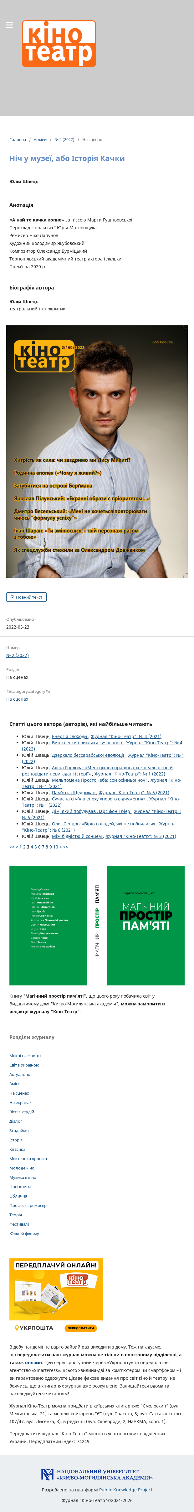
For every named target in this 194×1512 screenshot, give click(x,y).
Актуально (19, 1074)
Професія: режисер (28, 1205)
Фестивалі (19, 1224)
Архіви (40, 139)
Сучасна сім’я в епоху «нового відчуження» (99, 799)
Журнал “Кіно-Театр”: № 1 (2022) (129, 774)
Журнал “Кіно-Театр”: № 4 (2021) (126, 736)
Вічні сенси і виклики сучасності (88, 743)
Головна (17, 139)
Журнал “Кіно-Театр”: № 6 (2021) (134, 792)
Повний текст (28, 597)
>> (65, 847)
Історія (16, 1140)
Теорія (15, 1215)
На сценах (17, 699)
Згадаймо (19, 1130)
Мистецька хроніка (28, 1158)
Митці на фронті (25, 1055)
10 (55, 847)
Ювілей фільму (24, 1233)
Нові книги (20, 1186)
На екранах (20, 1102)
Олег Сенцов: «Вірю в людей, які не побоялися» (104, 824)
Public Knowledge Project (125, 1490)
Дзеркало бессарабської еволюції (88, 755)
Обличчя (18, 1196)
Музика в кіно (22, 1177)
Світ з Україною (24, 1065)
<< (11, 847)
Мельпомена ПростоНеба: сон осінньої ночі (100, 780)
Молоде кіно (21, 1168)
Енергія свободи (70, 736)
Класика (17, 1149)
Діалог (15, 1121)
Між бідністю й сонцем (77, 836)
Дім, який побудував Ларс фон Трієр (91, 811)
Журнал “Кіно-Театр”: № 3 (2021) (140, 836)
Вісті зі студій (21, 1112)
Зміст (14, 1084)
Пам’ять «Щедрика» (74, 792)
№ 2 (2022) (64, 139)
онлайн (33, 1362)
